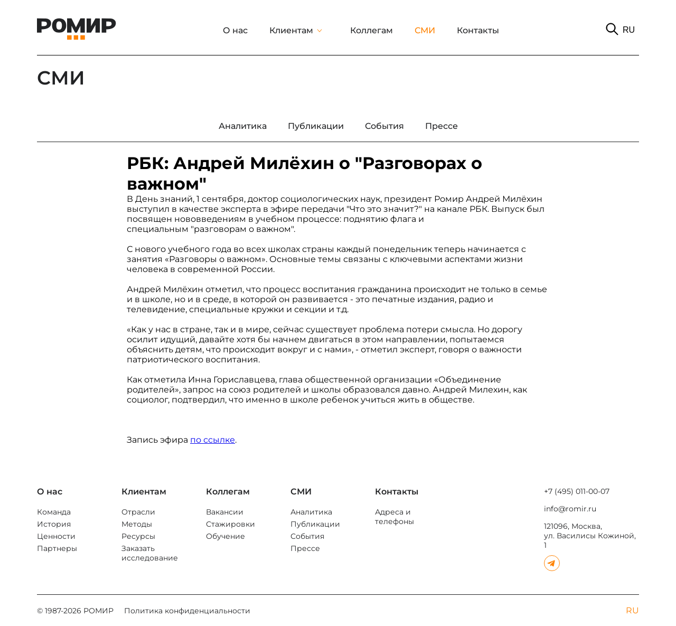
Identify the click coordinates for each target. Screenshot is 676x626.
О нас (235, 30)
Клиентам (291, 30)
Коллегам (371, 30)
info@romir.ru (570, 508)
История (54, 524)
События (307, 536)
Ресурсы (138, 536)
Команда (54, 512)
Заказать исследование (149, 553)
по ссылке (212, 440)
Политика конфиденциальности (187, 610)
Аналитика (311, 512)
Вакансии (224, 512)
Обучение (225, 536)
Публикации (315, 524)
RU (629, 29)
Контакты (478, 30)
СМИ (425, 30)
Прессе (305, 548)
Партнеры (57, 548)
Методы (136, 524)
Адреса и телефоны (394, 516)
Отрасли (138, 512)
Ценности (56, 536)
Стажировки (230, 524)
